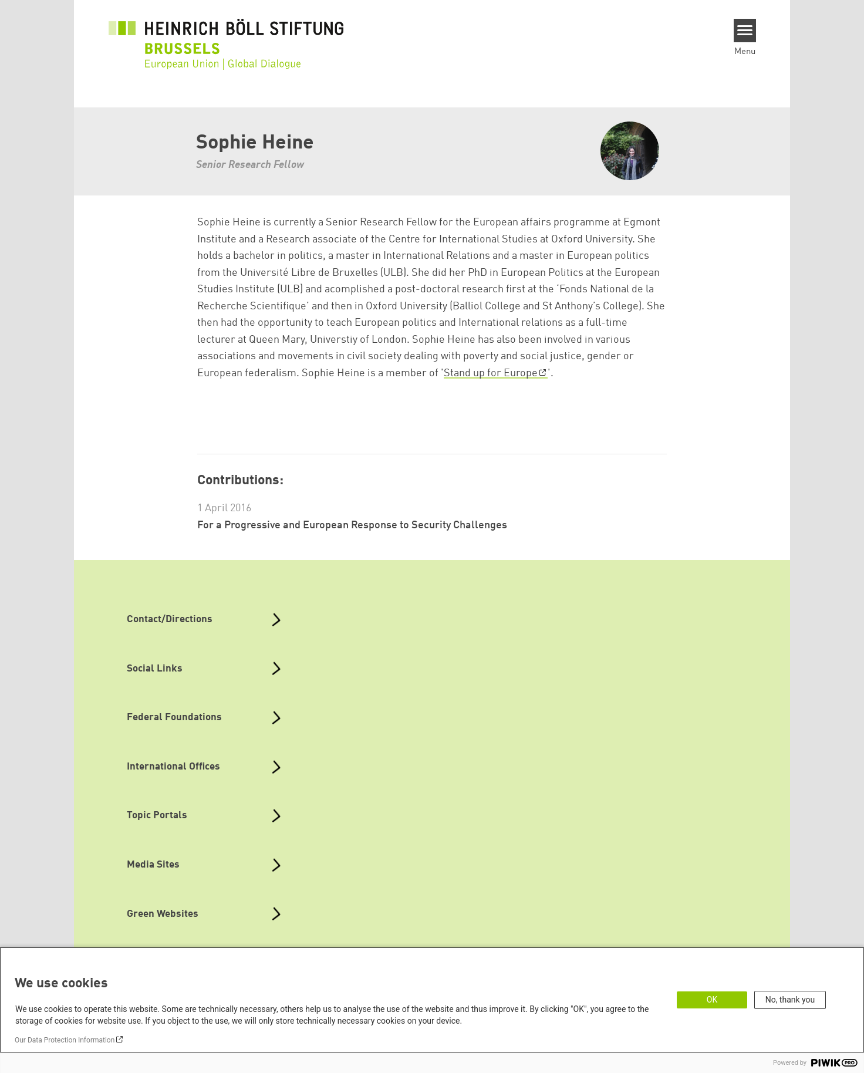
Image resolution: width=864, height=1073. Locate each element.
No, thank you (790, 999)
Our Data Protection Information (64, 1040)
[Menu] (745, 30)
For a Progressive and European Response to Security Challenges (352, 525)
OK (712, 999)
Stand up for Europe (491, 373)
